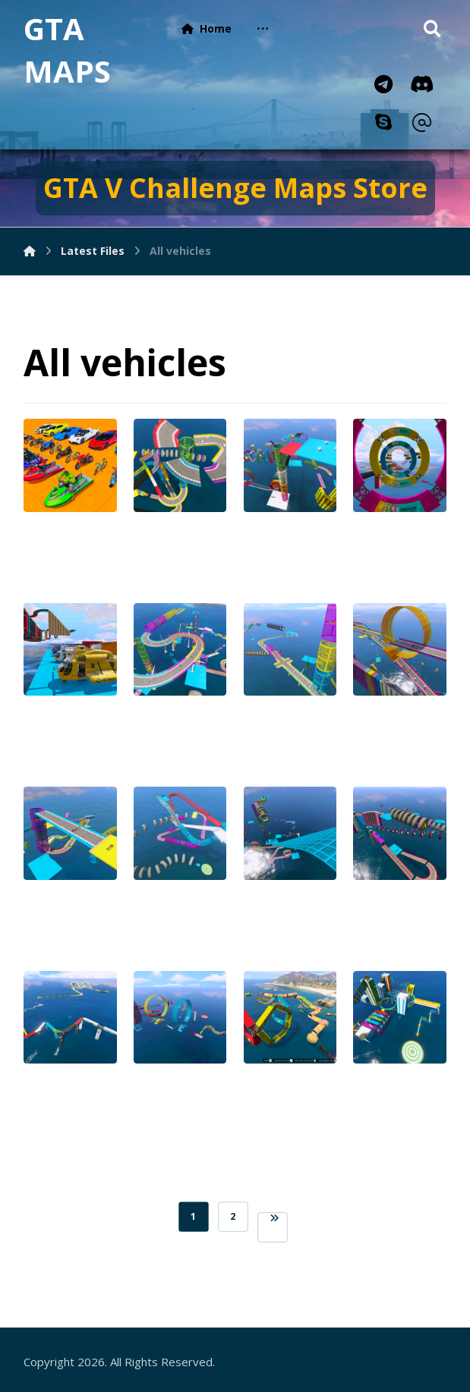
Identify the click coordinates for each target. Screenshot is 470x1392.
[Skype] (383, 122)
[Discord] (421, 84)
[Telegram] (383, 84)
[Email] (421, 123)
